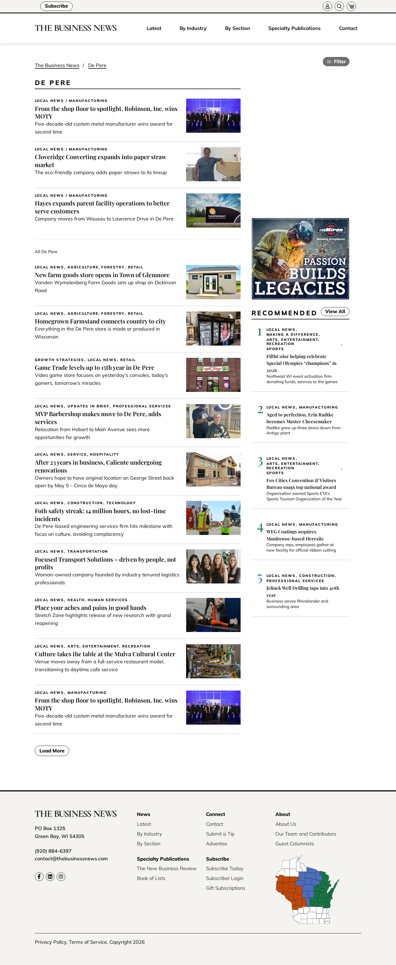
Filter (340, 61)
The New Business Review (167, 868)
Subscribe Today (224, 868)
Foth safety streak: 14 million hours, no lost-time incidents (100, 515)
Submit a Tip (220, 834)
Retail (135, 267)
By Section (237, 28)
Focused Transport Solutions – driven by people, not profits (105, 563)
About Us (285, 824)
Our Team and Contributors (305, 834)
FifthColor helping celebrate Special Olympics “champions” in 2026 (301, 363)
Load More (52, 751)
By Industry (193, 28)
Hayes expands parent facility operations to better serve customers (102, 207)
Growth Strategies (59, 360)
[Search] (339, 6)
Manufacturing (88, 101)
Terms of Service (88, 942)
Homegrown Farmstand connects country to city (100, 321)
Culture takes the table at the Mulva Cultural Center (105, 654)
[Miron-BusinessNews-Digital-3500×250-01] (300, 298)
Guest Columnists (294, 843)
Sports (275, 349)
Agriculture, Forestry (95, 267)
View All (333, 311)
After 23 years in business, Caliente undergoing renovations (98, 466)
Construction (85, 503)
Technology (121, 503)
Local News (49, 101)
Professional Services (142, 406)
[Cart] (351, 6)
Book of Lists (151, 878)
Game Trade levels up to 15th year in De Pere (94, 367)
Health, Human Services (97, 600)
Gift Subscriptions (225, 888)
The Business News (57, 65)
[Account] (327, 6)
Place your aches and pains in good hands (90, 607)
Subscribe (56, 6)
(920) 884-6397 (53, 851)
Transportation (87, 551)
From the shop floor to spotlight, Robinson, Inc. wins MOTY (106, 112)
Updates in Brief (88, 406)
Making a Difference (292, 334)
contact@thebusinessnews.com (71, 858)
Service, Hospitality (93, 454)
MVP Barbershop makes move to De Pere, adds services (98, 418)
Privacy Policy (50, 942)
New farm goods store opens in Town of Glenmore (102, 275)
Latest (154, 28)
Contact (348, 28)
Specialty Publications (294, 28)
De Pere (97, 65)
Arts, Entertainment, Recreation (108, 646)
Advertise (216, 843)
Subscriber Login (224, 878)
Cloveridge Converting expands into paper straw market (100, 161)
